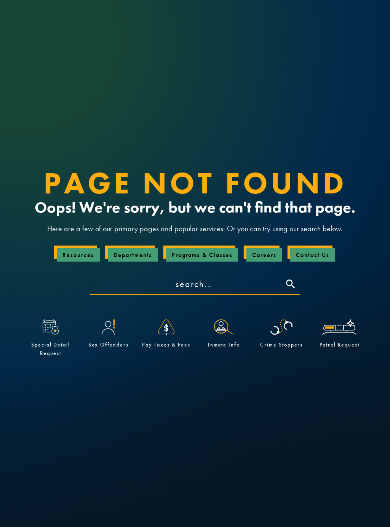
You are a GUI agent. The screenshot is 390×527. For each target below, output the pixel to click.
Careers (264, 255)
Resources (78, 255)
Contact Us (312, 255)
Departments (132, 255)
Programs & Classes (202, 255)
